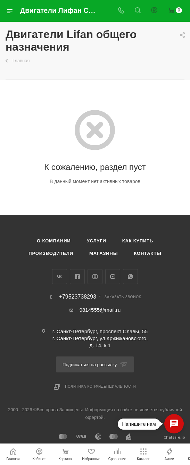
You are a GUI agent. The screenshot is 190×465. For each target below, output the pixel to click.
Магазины (103, 253)
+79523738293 (77, 297)
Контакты (147, 253)
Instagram (95, 276)
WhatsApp (130, 276)
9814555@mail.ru (100, 310)
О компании (54, 240)
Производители (50, 253)
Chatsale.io (174, 437)
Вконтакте (59, 276)
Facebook (77, 276)
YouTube (112, 276)
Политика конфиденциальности (100, 386)
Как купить (137, 240)
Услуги (96, 240)
